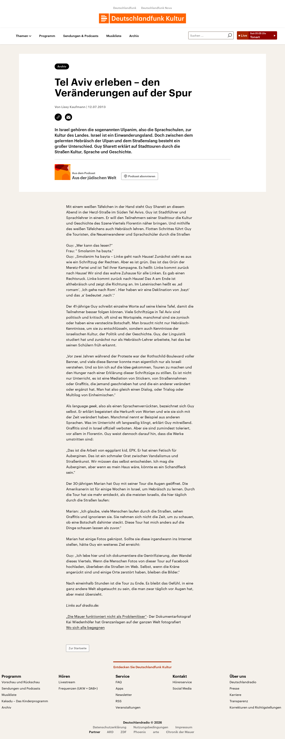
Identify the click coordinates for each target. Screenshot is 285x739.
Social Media (182, 688)
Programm (47, 36)
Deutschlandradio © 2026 (142, 722)
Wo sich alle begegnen (85, 627)
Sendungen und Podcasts (21, 688)
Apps (119, 688)
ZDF (123, 732)
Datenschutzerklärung (109, 727)
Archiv (134, 36)
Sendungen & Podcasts (80, 36)
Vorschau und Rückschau (21, 682)
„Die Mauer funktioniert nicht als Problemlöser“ (106, 616)
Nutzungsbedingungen (150, 727)
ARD (110, 732)
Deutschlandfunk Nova (156, 7)
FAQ (119, 682)
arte (156, 732)
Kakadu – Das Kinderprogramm (25, 701)
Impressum (183, 727)
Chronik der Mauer (180, 732)
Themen (22, 36)
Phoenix (140, 732)
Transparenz (239, 701)
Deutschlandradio (243, 682)
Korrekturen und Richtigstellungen (255, 707)
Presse (234, 688)
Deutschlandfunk (124, 7)
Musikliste (113, 36)
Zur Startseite (77, 648)
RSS (119, 701)
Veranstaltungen (128, 707)
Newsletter (124, 694)
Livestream (67, 682)
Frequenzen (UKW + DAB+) (78, 688)
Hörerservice (182, 682)
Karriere (235, 694)
